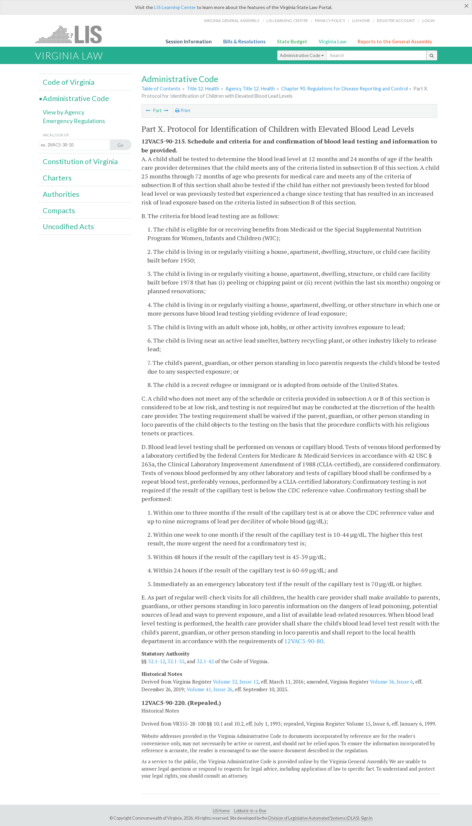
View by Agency (63, 112)
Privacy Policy (330, 20)
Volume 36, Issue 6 (391, 681)
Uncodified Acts (68, 226)
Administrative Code (302, 55)
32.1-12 (156, 661)
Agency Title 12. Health (250, 88)
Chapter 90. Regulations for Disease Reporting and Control (344, 88)
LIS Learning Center (175, 7)
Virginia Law (332, 41)
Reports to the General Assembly (395, 41)
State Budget (292, 41)
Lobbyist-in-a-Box (250, 810)
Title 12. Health (203, 88)
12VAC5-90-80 (303, 641)
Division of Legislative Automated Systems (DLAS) (313, 818)
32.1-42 (205, 661)
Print (182, 110)
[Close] (466, 5)
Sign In (367, 818)
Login (428, 20)
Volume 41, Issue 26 (209, 689)
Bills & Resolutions (244, 41)
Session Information (188, 41)
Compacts (59, 210)
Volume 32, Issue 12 (236, 681)
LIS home (361, 20)
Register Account (396, 20)
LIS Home (221, 810)
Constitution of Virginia (80, 161)
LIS (72, 34)
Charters (57, 177)
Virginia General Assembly (232, 20)
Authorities (61, 194)
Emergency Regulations (74, 120)
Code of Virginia (68, 82)
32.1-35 (175, 661)
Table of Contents (160, 88)
